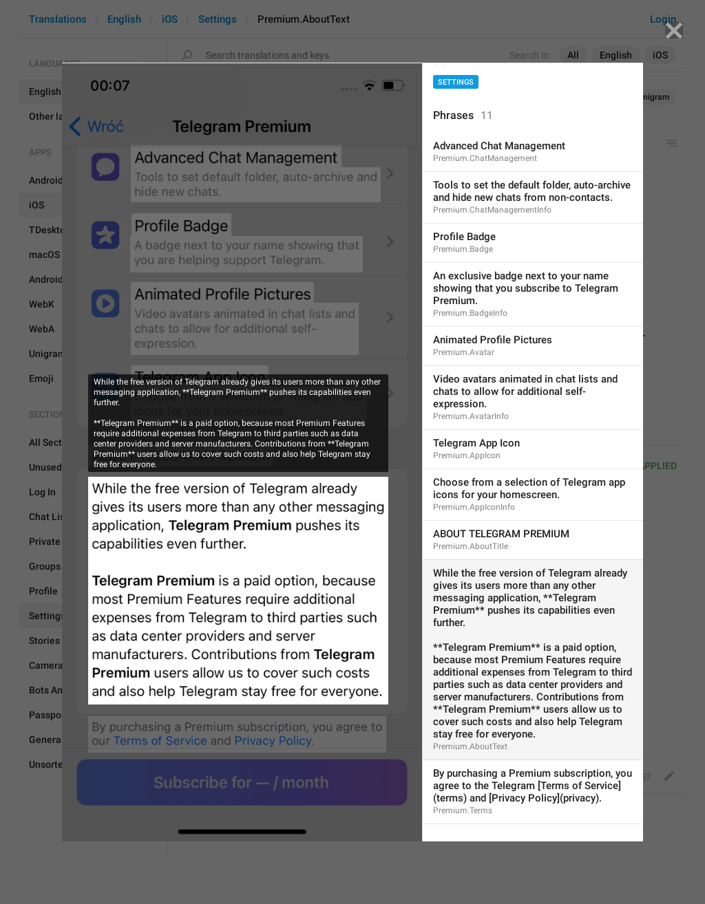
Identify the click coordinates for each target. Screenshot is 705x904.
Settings (456, 82)
